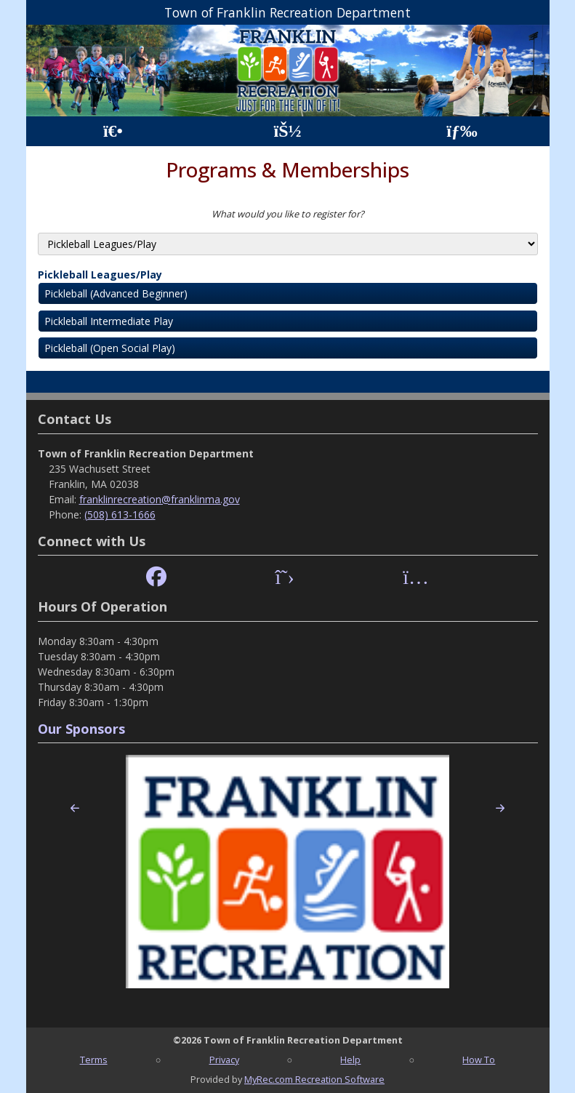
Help (350, 1059)
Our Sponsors (81, 728)
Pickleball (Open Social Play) (109, 348)
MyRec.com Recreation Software (314, 1079)
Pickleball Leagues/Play (100, 274)
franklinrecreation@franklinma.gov (159, 499)
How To (478, 1059)
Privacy (224, 1059)
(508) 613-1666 (120, 514)
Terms (94, 1059)
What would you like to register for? (288, 213)
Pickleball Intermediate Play (108, 321)
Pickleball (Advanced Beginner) (116, 293)
